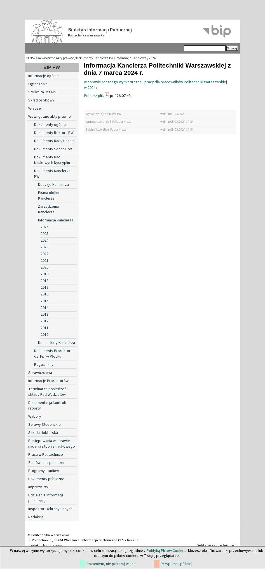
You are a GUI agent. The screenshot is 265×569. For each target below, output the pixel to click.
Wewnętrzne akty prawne (55, 58)
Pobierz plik (94, 96)
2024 (152, 58)
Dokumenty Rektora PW (54, 133)
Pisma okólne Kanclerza (49, 195)
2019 (44, 274)
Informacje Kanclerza (131, 58)
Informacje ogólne (43, 76)
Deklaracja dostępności (217, 545)
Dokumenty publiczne (46, 479)
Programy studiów (43, 471)
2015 (44, 301)
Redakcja (36, 517)
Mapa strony (52, 545)
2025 (44, 234)
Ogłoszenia (38, 84)
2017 (44, 287)
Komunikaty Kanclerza (56, 343)
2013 (44, 314)
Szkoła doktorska (43, 433)
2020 (44, 267)
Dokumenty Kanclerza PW (94, 58)
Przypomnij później (176, 564)
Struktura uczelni (42, 92)
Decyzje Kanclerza (53, 185)
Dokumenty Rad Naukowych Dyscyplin (52, 160)
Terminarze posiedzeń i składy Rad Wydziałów (48, 391)
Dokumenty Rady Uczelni (54, 141)
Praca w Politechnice (45, 454)
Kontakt (34, 545)
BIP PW (30, 58)
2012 (44, 321)
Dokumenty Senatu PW (53, 149)
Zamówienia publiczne (46, 463)
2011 (44, 328)
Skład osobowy (41, 100)
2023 (44, 247)
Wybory (34, 416)
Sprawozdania (40, 373)
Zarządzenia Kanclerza (48, 209)
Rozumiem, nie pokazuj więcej (111, 564)
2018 (44, 281)
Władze (34, 108)
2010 (44, 334)
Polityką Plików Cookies (166, 551)
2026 (44, 227)
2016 (44, 294)
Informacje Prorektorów (48, 381)
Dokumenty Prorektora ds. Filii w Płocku (53, 353)
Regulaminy (43, 364)
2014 (44, 308)
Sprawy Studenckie (44, 424)
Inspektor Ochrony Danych (50, 509)
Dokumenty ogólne (50, 125)
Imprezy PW (38, 487)
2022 (44, 254)
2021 (44, 260)
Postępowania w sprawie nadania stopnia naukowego (51, 443)
